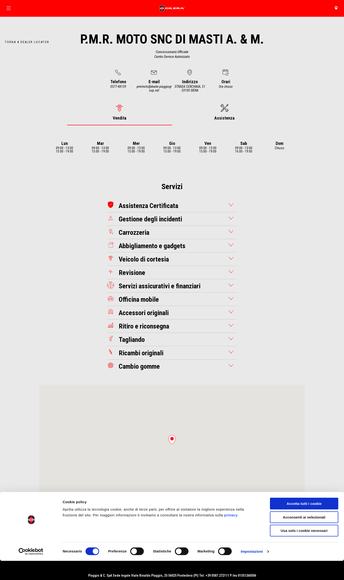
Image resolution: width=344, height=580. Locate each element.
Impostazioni (252, 571)
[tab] (119, 112)
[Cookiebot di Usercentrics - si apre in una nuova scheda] (31, 570)
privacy (230, 534)
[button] (172, 439)
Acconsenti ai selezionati (304, 536)
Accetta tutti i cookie (304, 523)
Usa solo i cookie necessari (304, 550)
